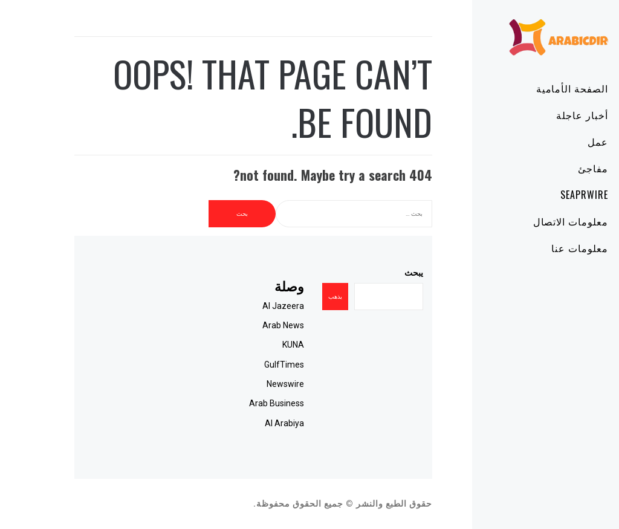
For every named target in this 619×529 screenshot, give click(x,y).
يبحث (379, 272)
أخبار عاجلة (548, 115)
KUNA (259, 344)
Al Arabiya (250, 423)
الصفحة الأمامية (538, 88)
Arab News (249, 325)
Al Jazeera (249, 306)
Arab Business (242, 403)
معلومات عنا (545, 248)
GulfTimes (250, 364)
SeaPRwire (550, 194)
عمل (563, 141)
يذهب (301, 296)
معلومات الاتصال (536, 221)
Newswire (251, 384)
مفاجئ (558, 168)
